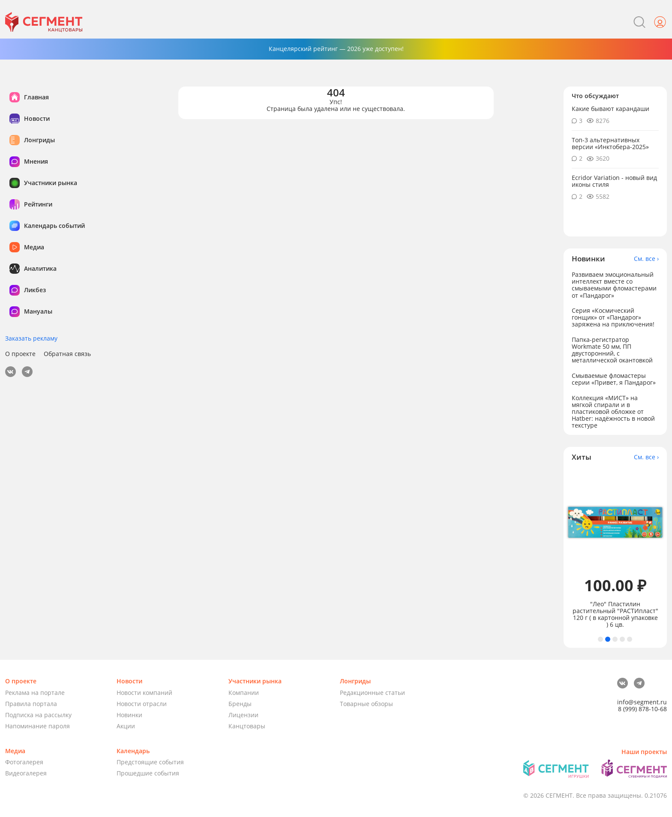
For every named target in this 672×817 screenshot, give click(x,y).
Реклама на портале (35, 692)
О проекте (20, 353)
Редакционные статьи (372, 692)
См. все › (646, 258)
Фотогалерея (24, 762)
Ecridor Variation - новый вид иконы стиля (614, 181)
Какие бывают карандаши (610, 109)
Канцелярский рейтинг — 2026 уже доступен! (336, 49)
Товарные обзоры (366, 704)
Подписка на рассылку (38, 715)
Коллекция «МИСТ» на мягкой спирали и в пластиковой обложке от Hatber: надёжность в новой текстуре (613, 411)
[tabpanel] (615, 549)
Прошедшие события (148, 773)
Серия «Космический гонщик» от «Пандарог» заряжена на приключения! (613, 317)
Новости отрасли (142, 704)
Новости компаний (144, 692)
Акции (126, 726)
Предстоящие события (150, 762)
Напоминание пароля (37, 726)
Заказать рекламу (31, 338)
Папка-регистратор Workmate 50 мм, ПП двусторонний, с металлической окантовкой (612, 349)
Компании (243, 692)
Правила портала (31, 704)
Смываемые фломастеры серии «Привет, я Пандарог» (614, 378)
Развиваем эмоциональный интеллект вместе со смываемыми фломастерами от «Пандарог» (614, 284)
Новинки (129, 715)
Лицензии (243, 715)
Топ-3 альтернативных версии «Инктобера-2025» (610, 143)
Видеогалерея (26, 773)
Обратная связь (67, 353)
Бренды (240, 704)
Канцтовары (246, 726)
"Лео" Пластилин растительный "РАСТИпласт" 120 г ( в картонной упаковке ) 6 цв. (615, 614)
